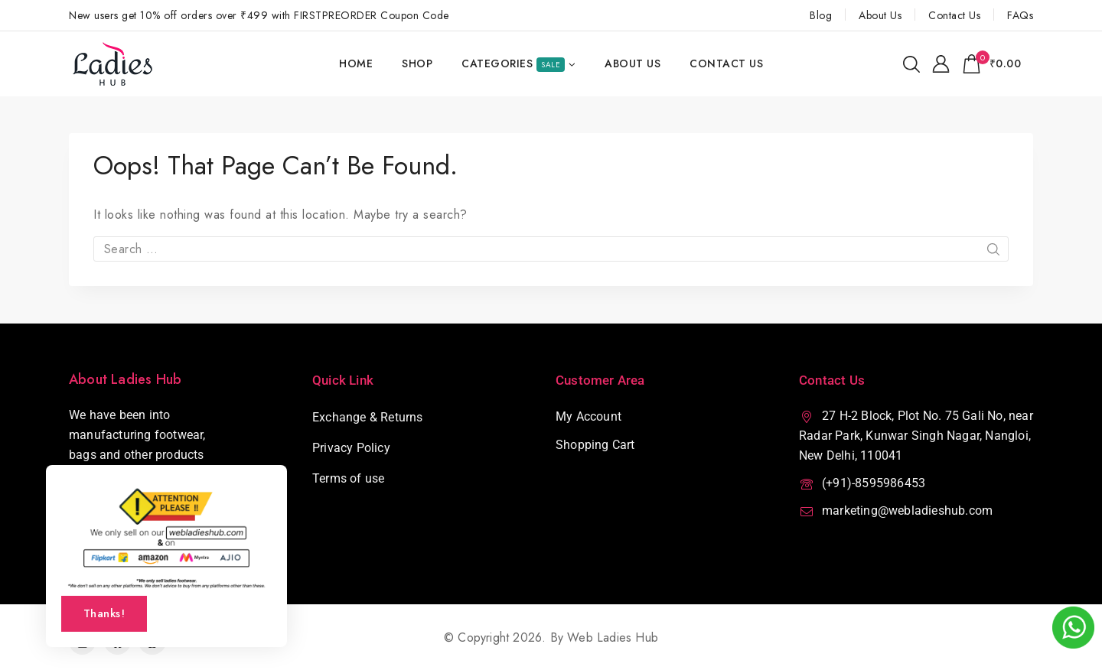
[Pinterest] (152, 641)
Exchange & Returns (367, 417)
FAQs (1020, 15)
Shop (417, 63)
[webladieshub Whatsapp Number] (1073, 628)
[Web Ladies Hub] (113, 64)
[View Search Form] (911, 64)
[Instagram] (82, 641)
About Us (880, 15)
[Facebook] (117, 641)
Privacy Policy (351, 448)
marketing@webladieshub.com (907, 510)
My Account (588, 416)
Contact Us (954, 15)
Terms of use (348, 478)
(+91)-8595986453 (873, 483)
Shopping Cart (595, 444)
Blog (821, 15)
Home (356, 63)
